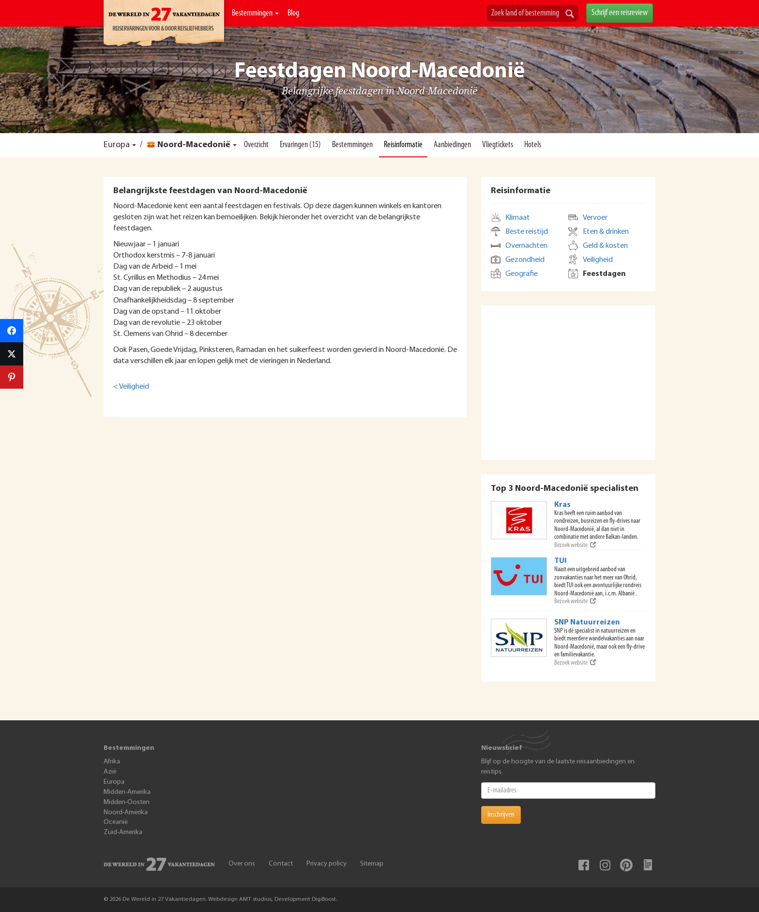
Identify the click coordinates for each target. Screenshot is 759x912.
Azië (110, 771)
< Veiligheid (131, 387)
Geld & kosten (605, 246)
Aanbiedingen (452, 145)
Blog (293, 13)
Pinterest (626, 865)
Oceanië (116, 822)
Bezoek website (575, 545)
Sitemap (371, 863)
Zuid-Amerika (123, 832)
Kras (562, 505)
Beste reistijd (526, 232)
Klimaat (517, 218)
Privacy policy (326, 863)
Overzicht (256, 145)
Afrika (112, 761)
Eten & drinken (606, 232)
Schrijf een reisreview (620, 12)
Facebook (584, 865)
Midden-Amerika (127, 792)
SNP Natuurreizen (587, 622)
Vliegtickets (497, 145)
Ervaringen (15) (300, 145)
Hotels (532, 145)
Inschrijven (501, 815)
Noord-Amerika (126, 812)
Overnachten (526, 246)
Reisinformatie (403, 145)
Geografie (521, 274)
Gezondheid (525, 260)
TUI (560, 561)
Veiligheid (598, 260)
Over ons (241, 863)
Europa (117, 145)
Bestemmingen (255, 13)
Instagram (605, 865)
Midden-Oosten (127, 802)
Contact (281, 863)
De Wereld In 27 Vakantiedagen (164, 24)
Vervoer (595, 218)
